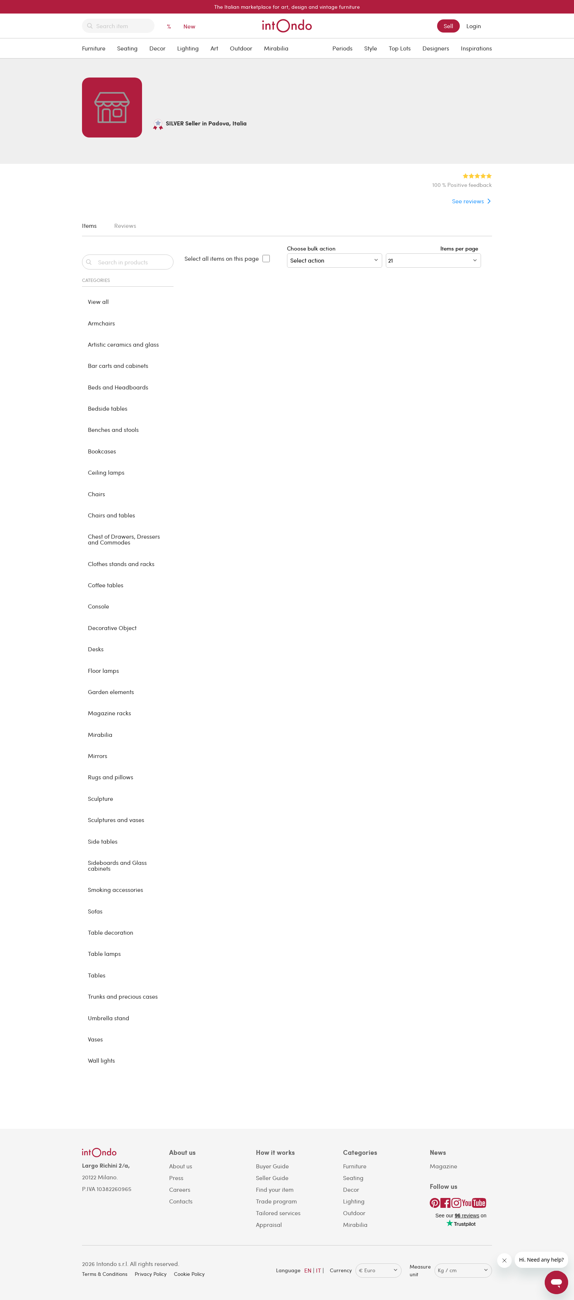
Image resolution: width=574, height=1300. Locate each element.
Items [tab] (89, 225)
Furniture (93, 48)
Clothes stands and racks (121, 564)
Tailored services (278, 1213)
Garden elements (111, 692)
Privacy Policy (151, 1273)
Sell (448, 26)
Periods (342, 48)
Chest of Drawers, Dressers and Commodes (124, 539)
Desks (96, 649)
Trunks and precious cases (123, 996)
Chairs (96, 494)
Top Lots (400, 48)
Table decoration (110, 932)
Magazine (443, 1166)
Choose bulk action (334, 256)
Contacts (181, 1201)
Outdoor (241, 48)
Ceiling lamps (106, 472)
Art (214, 48)
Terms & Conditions (104, 1273)
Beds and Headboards (118, 387)
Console (98, 606)
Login (473, 26)
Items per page (460, 248)
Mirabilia (276, 48)
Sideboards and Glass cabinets (117, 865)
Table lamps (104, 953)
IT (318, 1270)
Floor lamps (103, 670)
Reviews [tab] (125, 225)
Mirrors (97, 756)
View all (98, 301)
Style (370, 48)
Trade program (276, 1201)
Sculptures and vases (116, 820)
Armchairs (101, 323)
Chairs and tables (111, 515)
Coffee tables (105, 585)
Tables (96, 975)
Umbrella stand (108, 1018)
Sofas (95, 911)
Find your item (275, 1189)
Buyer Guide (272, 1166)
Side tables (103, 841)
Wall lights (101, 1060)
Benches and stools (113, 429)
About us (180, 1166)
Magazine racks (109, 713)
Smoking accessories (115, 889)
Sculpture (100, 798)
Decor (157, 48)
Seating (127, 48)
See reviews (468, 201)
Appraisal (269, 1224)
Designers (435, 48)
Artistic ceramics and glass (123, 344)
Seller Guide (272, 1178)
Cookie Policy (189, 1273)
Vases (95, 1039)
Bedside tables (107, 408)
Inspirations (476, 48)
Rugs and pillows (110, 777)
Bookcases (102, 451)
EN (308, 1270)
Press (176, 1178)
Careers (179, 1189)
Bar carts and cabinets (118, 365)
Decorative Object (112, 628)
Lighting (188, 48)
